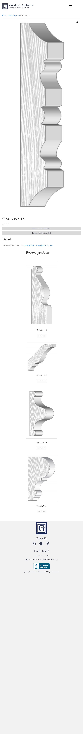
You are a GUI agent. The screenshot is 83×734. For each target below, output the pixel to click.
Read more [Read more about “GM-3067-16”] (41, 336)
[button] (77, 22)
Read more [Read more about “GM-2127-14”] (41, 511)
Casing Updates (40, 245)
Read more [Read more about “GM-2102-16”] (41, 448)
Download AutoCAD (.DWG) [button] (41, 228)
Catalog (10, 15)
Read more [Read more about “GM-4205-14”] (41, 381)
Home (4, 15)
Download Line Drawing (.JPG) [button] (41, 233)
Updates (17, 15)
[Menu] (70, 6)
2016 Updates (29, 245)
